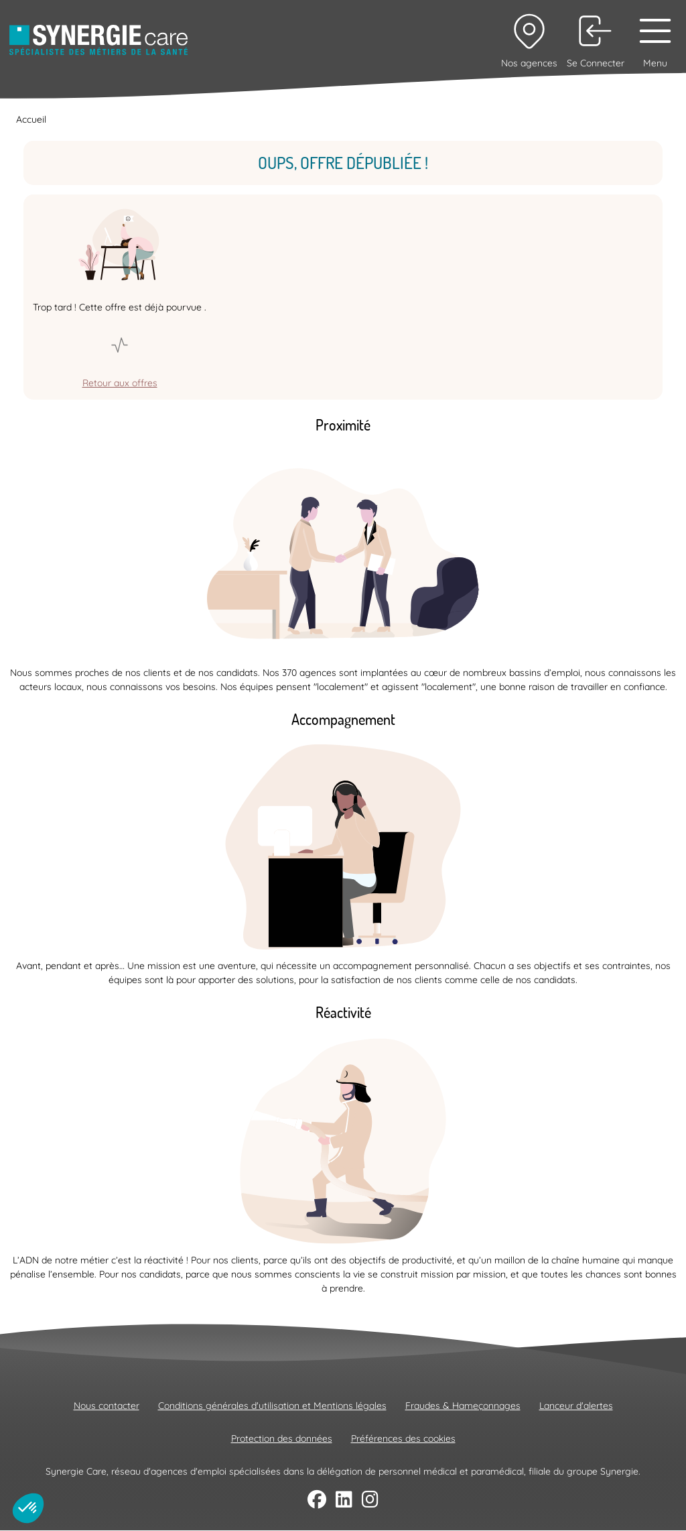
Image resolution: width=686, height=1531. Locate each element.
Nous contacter (106, 1406)
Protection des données (281, 1438)
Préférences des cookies (403, 1438)
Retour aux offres (119, 383)
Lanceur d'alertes (576, 1406)
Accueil (31, 119)
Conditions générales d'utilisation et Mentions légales (272, 1406)
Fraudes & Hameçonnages (463, 1406)
